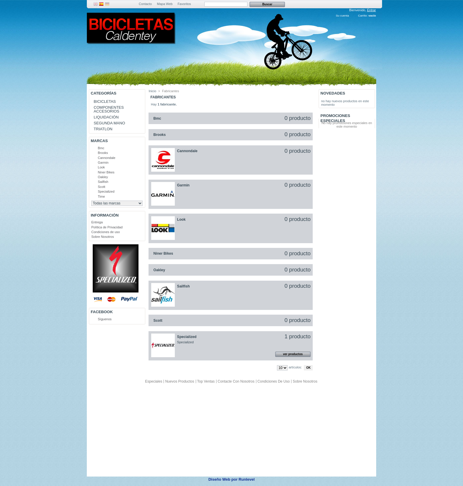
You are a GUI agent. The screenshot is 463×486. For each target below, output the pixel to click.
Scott (101, 186)
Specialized (106, 191)
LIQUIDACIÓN (106, 117)
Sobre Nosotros (102, 236)
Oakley (103, 177)
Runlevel (247, 479)
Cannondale (106, 158)
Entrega (97, 222)
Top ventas (206, 381)
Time (101, 196)
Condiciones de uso (105, 232)
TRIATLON (103, 129)
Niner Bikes (106, 172)
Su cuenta (342, 15)
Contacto (145, 4)
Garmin (103, 162)
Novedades (332, 93)
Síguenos (104, 319)
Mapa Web (165, 4)
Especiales (153, 381)
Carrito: (363, 15)
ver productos (293, 354)
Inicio (152, 91)
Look (101, 167)
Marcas (99, 141)
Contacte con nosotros (236, 381)
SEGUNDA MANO (109, 123)
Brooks (103, 153)
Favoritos (184, 4)
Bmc (101, 148)
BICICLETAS (105, 101)
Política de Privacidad (107, 227)
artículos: (295, 367)
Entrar (371, 10)
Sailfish (103, 181)
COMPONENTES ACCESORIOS (109, 109)
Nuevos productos (179, 381)
